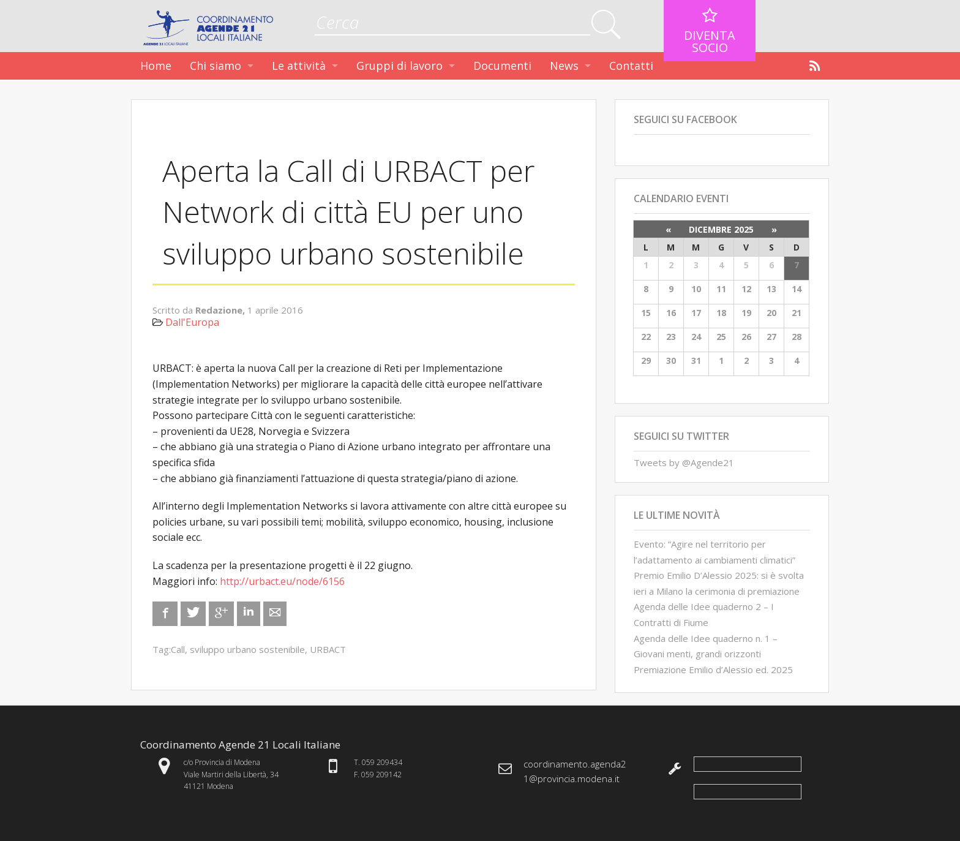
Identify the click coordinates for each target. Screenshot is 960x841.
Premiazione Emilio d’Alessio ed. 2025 (713, 669)
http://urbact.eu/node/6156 (282, 581)
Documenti (502, 65)
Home (155, 65)
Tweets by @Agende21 (684, 462)
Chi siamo (215, 65)
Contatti (631, 65)
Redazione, (221, 310)
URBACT (328, 649)
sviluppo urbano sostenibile (247, 649)
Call (178, 649)
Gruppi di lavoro (399, 65)
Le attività (299, 65)
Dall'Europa (192, 322)
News (564, 65)
